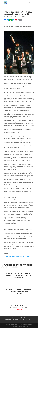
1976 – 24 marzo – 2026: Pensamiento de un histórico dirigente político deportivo (19, 291)
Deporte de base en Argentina (19, 305)
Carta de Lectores (13, 16)
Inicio (9, 317)
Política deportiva (18, 307)
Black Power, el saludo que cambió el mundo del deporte (17, 256)
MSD (18, 295)
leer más (19, 309)
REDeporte (28, 319)
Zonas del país (8, 319)
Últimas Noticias (21, 16)
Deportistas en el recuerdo (19, 319)
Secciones (26, 317)
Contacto (18, 320)
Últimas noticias (15, 317)
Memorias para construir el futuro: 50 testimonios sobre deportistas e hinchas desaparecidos (19, 275)
